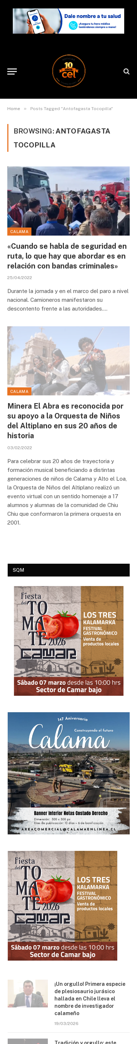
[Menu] (12, 71)
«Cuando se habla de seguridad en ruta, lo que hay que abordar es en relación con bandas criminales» (67, 256)
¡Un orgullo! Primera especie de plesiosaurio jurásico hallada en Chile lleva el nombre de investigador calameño (89, 998)
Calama (19, 231)
